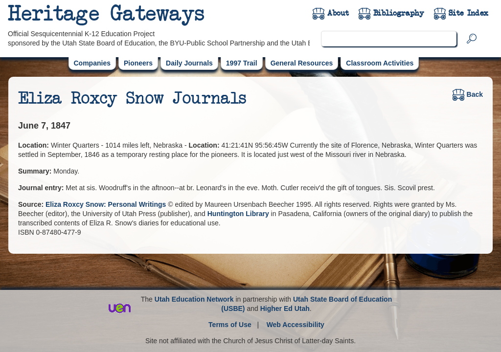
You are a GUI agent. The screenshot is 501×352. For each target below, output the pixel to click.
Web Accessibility (295, 325)
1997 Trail (241, 63)
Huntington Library (238, 214)
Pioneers (138, 63)
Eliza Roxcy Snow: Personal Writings (107, 204)
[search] (388, 38)
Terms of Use (229, 325)
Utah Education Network (194, 299)
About (338, 13)
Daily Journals (189, 63)
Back (468, 94)
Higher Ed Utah (285, 308)
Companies (92, 63)
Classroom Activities (379, 63)
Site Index (468, 13)
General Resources (302, 63)
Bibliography (398, 13)
